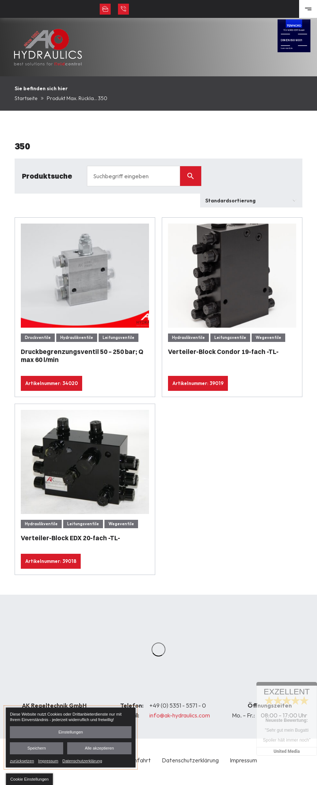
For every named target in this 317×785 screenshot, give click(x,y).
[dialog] (70, 737)
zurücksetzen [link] (22, 760)
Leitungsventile (118, 337)
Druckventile (38, 337)
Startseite (26, 98)
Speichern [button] (36, 748)
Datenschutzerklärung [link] (82, 760)
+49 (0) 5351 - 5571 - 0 (177, 705)
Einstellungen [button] (70, 732)
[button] (29, 779)
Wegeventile (268, 337)
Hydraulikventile (76, 337)
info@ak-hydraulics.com (179, 715)
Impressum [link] (48, 760)
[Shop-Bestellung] (251, 200)
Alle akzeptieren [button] (99, 748)
